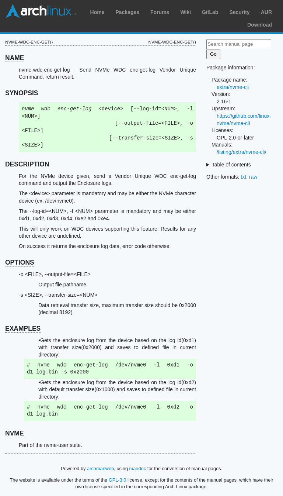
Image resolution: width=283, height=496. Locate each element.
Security (239, 12)
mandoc (137, 468)
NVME (14, 433)
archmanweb (100, 468)
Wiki (185, 12)
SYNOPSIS (21, 93)
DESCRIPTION (27, 164)
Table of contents (231, 165)
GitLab (210, 12)
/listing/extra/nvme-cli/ (241, 152)
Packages (127, 12)
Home (97, 12)
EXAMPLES (23, 328)
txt (243, 177)
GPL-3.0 (117, 480)
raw (253, 177)
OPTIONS (19, 262)
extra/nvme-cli (233, 87)
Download (259, 25)
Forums (159, 12)
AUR (266, 12)
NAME (14, 58)
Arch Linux (41, 11)
